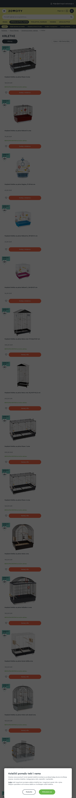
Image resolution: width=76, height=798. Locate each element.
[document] (38, 784)
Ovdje (10, 782)
